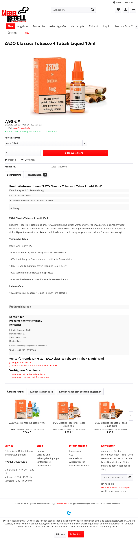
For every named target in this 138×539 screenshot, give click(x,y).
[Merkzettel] (118, 10)
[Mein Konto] (126, 10)
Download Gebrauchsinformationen (29, 377)
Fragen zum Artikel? (20, 362)
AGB (71, 454)
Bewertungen (37, 175)
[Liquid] (106, 26)
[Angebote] (23, 26)
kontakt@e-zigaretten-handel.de (32, 345)
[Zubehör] (94, 26)
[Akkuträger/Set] (58, 26)
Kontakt (41, 451)
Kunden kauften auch (41, 391)
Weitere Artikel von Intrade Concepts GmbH (33, 365)
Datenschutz (75, 458)
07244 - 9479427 (16, 462)
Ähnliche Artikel (15, 391)
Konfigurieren (76, 534)
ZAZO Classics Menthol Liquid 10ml (27, 422)
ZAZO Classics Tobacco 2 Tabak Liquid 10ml (111, 424)
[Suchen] (92, 10)
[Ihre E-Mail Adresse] (114, 477)
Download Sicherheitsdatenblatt (27, 374)
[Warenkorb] (133, 10)
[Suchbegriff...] (73, 10)
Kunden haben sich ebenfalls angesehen (80, 391)
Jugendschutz (44, 465)
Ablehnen (60, 534)
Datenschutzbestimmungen (115, 487)
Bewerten (28, 159)
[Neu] (10, 26)
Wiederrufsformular (79, 465)
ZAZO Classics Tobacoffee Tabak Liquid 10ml (69, 424)
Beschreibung (14, 174)
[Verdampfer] (78, 26)
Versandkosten (62, 503)
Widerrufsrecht (77, 461)
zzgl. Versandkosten (22, 128)
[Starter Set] (39, 26)
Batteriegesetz (44, 461)
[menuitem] (73, 10)
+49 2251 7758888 (26, 350)
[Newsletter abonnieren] (130, 477)
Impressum (75, 451)
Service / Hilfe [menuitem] (122, 2)
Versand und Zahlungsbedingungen (48, 456)
